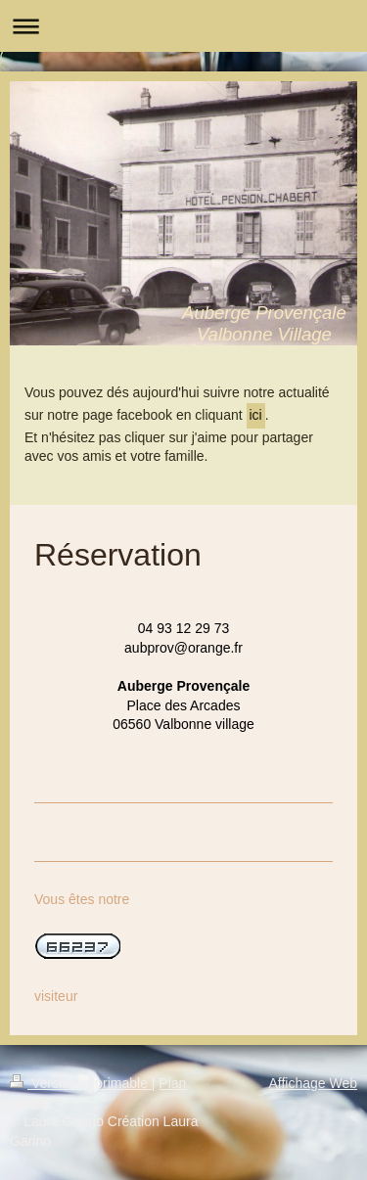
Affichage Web (312, 1083)
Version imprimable (81, 1083)
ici (256, 415)
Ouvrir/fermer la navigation (183, 26)
